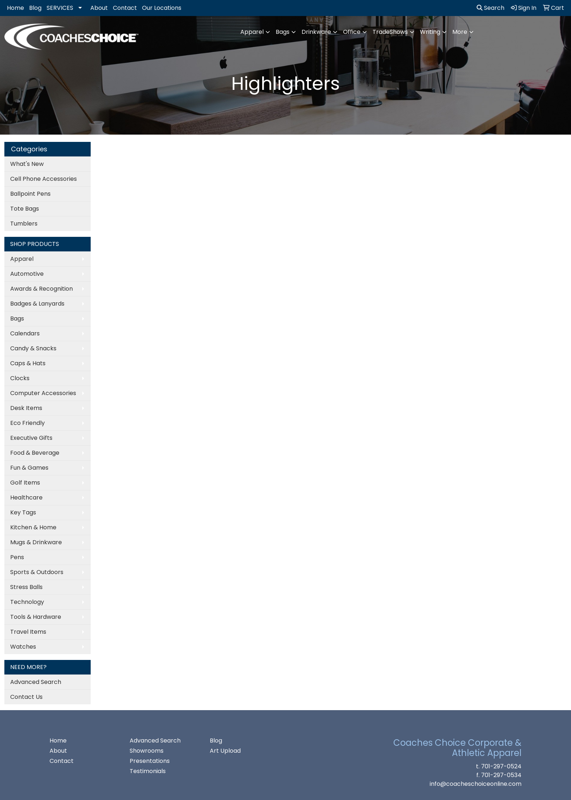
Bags (283, 32)
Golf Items (25, 482)
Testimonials (148, 771)
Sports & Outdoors (36, 572)
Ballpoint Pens (30, 194)
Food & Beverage (34, 453)
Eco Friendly (27, 423)
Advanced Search (35, 682)
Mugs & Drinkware (36, 542)
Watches (23, 646)
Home (15, 8)
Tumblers (24, 223)
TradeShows (390, 32)
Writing (430, 32)
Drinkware (316, 32)
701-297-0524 (501, 766)
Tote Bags (24, 208)
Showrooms (147, 751)
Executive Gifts (31, 438)
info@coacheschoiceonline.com (475, 784)
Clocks (19, 378)
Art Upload (225, 751)
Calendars (25, 333)
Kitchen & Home (33, 527)
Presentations (150, 761)
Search (490, 8)
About (99, 8)
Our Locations (161, 8)
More (459, 32)
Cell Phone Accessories (43, 179)
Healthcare (26, 497)
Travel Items (28, 632)
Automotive (27, 274)
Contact (125, 8)
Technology (27, 602)
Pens (17, 557)
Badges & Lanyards (37, 303)
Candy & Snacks (33, 348)
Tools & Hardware (35, 617)
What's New (27, 164)
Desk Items (26, 408)
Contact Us (26, 697)
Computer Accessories (43, 393)
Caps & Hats (28, 363)
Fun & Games (29, 467)
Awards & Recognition (41, 288)
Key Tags (23, 512)
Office (352, 32)
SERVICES (60, 8)
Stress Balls (26, 587)
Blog (35, 8)
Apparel (252, 32)
